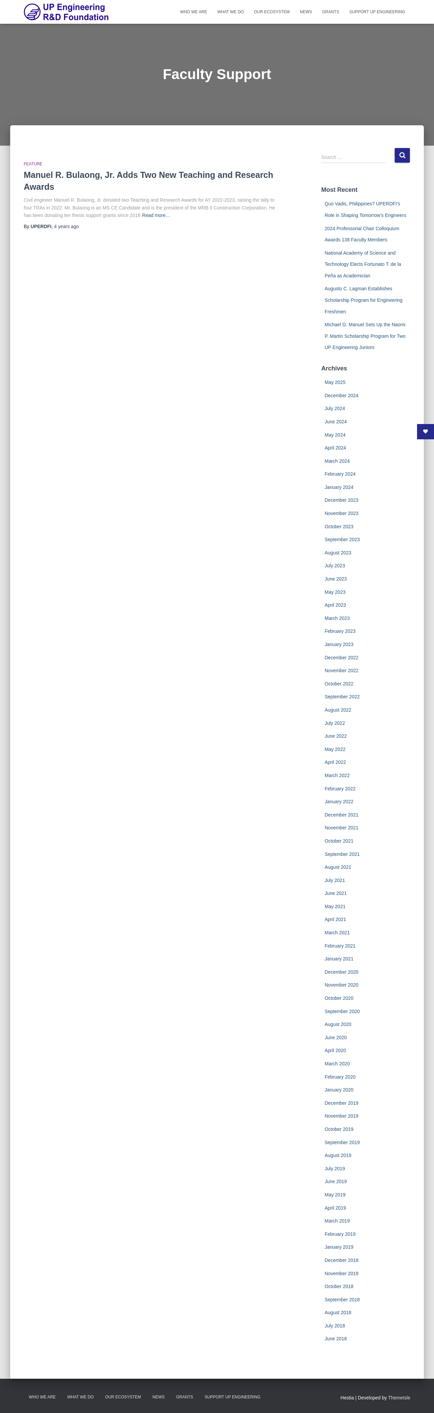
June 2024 (336, 421)
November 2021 (342, 827)
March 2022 (337, 775)
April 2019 (335, 1208)
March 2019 (337, 1221)
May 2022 (335, 749)
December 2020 (342, 972)
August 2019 (338, 1155)
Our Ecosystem (272, 12)
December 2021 (342, 815)
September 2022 (342, 696)
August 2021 (338, 867)
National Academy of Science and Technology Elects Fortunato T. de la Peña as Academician (363, 264)
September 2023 (342, 539)
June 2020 (336, 1037)
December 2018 (342, 1260)
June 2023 (336, 579)
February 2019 (340, 1234)
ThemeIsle (399, 1397)
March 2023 (337, 618)
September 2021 (342, 854)
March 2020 (337, 1063)
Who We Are (193, 12)
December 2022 (342, 657)
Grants (330, 12)
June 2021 (336, 893)
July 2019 (335, 1168)
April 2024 (335, 448)
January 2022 (339, 801)
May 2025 (335, 382)
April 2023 (335, 605)
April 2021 (335, 919)
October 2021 (339, 841)
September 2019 (342, 1142)
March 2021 (337, 932)
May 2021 (335, 906)
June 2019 (336, 1181)
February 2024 (340, 474)
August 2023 (338, 552)
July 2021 (335, 880)
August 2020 (338, 1024)
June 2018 (336, 1338)
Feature (33, 164)
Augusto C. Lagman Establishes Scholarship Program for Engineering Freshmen (364, 300)
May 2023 (335, 592)
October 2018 (339, 1286)
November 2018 (342, 1273)
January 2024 (339, 487)
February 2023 (340, 631)
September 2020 (342, 1011)
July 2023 (335, 565)
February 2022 (340, 788)
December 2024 (342, 395)
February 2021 (340, 946)
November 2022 (342, 670)
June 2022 (336, 736)
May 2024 (335, 435)
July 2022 (335, 723)
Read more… (156, 215)
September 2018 (342, 1299)
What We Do (230, 12)
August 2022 (338, 710)
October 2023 (339, 526)
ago (66, 226)
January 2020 (339, 1090)
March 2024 (337, 461)
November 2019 (342, 1116)
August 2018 (338, 1312)
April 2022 (335, 762)
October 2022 (339, 683)
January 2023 (339, 644)
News (306, 12)
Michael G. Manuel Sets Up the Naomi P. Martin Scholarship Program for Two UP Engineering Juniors (365, 336)
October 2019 (339, 1129)
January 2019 (339, 1247)
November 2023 (342, 513)
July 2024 (335, 408)
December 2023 (342, 500)
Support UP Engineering (377, 12)
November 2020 (342, 985)
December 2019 (342, 1103)
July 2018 (335, 1325)
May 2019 (335, 1194)
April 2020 (335, 1050)
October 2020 (339, 998)
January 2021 (339, 958)
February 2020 (340, 1077)
